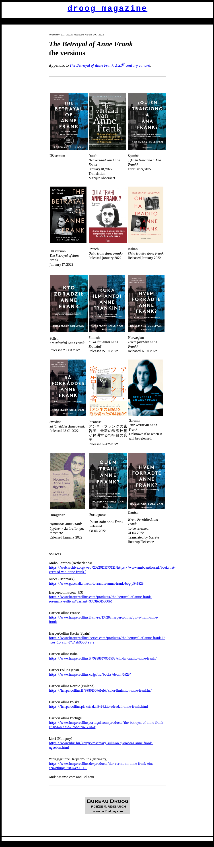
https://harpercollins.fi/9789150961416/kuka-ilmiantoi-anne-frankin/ (100, 691)
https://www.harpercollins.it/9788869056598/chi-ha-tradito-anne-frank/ (103, 658)
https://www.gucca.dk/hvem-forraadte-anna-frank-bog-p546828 (96, 584)
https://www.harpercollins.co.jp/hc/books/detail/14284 (90, 674)
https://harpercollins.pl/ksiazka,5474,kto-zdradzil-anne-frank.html (98, 707)
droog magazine (107, 8)
